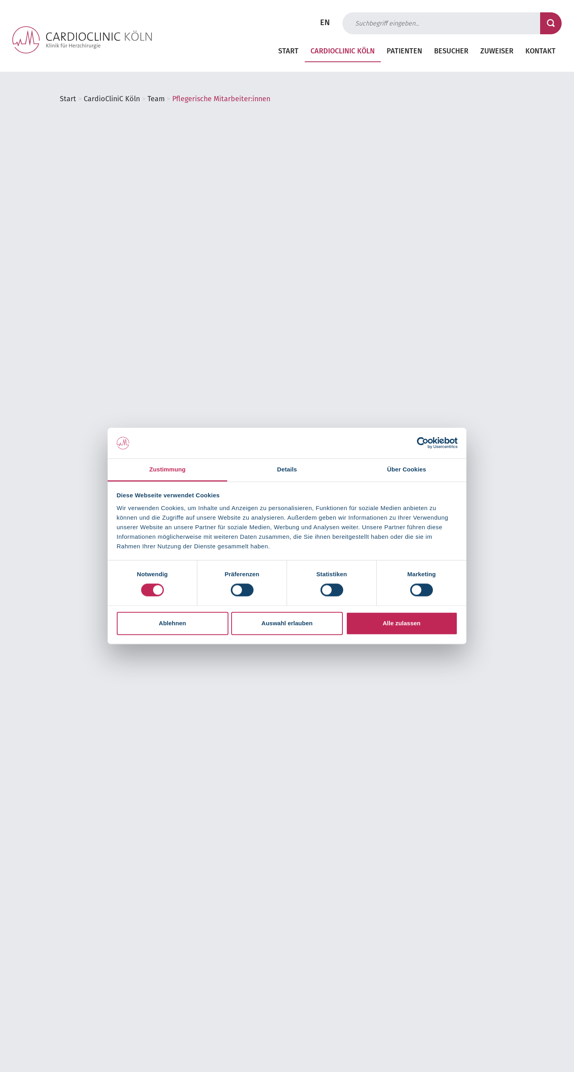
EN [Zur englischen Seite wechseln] (325, 23)
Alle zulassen (402, 623)
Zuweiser (496, 51)
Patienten (404, 51)
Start (288, 51)
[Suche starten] (551, 23)
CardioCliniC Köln (343, 51)
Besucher (451, 51)
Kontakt (540, 51)
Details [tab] (287, 469)
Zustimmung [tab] (167, 469)
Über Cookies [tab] (406, 469)
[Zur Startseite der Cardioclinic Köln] (82, 39)
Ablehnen (172, 623)
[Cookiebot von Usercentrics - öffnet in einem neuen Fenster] (423, 443)
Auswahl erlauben (287, 623)
